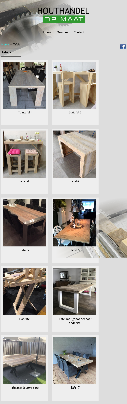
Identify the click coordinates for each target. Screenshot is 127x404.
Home (47, 32)
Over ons (62, 32)
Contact (79, 32)
